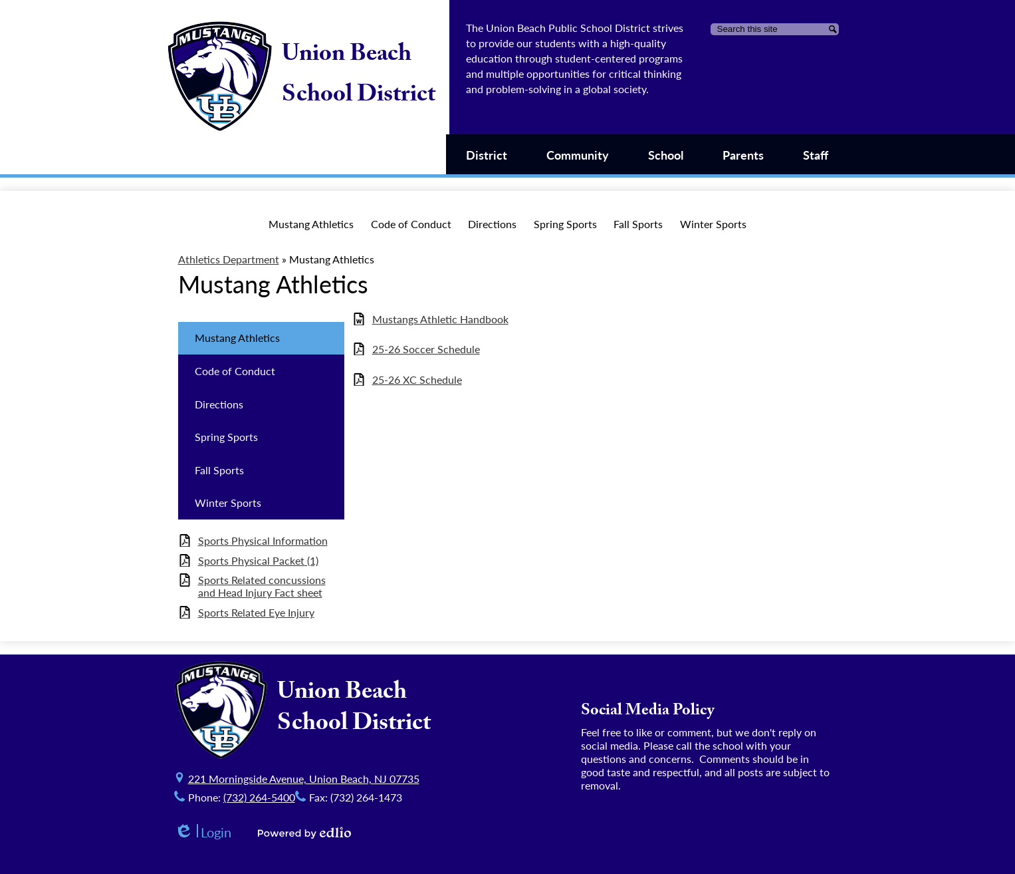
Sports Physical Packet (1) (258, 560)
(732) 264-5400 (259, 797)
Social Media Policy (648, 712)
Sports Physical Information (263, 540)
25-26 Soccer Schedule (426, 349)
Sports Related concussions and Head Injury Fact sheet (262, 586)
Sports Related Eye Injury (256, 612)
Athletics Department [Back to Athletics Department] (228, 259)
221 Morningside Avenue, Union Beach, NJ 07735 (303, 778)
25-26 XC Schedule (417, 379)
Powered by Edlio (304, 832)
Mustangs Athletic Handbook (440, 319)
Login (202, 832)
